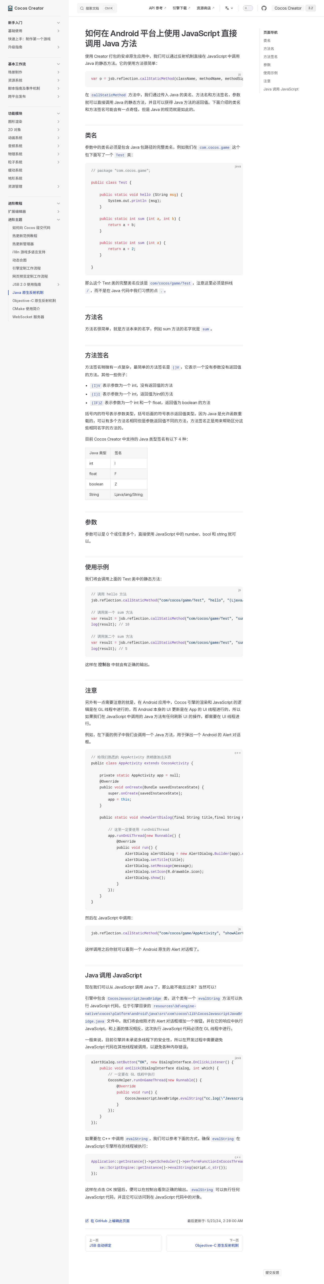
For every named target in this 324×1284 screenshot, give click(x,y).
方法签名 (271, 56)
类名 (267, 40)
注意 (267, 81)
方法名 (269, 48)
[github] (264, 8)
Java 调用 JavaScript (281, 89)
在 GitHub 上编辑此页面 (107, 1221)
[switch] (248, 8)
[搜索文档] (97, 8)
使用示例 (271, 73)
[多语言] (229, 8)
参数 (267, 65)
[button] (34, 23)
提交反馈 (272, 1273)
